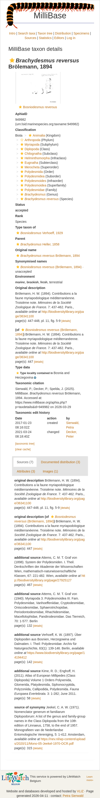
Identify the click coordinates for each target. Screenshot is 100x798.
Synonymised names (31, 261)
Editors (59, 38)
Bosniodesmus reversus (40, 107)
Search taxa (26, 33)
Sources (30, 38)
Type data (22, 367)
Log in (71, 38)
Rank (19, 216)
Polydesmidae (32, 190)
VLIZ (80, 791)
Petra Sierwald (73, 796)
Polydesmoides (32, 181)
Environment (25, 276)
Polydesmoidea (32, 185)
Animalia (36, 135)
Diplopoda (29, 149)
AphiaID (21, 114)
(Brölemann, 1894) (48, 267)
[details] (66, 321)
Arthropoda (29, 140)
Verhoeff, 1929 (39, 233)
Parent (20, 238)
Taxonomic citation (29, 383)
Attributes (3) (26, 471)
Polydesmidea (32, 176)
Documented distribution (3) (60, 462)
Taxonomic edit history (32, 412)
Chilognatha (30, 153)
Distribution (63, 33)
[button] (12, 60)
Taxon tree (45, 33)
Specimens (81, 33)
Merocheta (29, 167)
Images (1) (50, 471)
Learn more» (90, 778)
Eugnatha (28, 162)
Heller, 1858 (37, 244)
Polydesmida (31, 172)
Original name (25, 250)
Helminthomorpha (34, 158)
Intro (12, 33)
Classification (25, 130)
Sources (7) (25, 462)
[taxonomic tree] (25, 443)
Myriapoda (29, 144)
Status (20, 204)
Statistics (45, 38)
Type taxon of (25, 227)
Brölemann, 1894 (47, 255)
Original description (30, 288)
